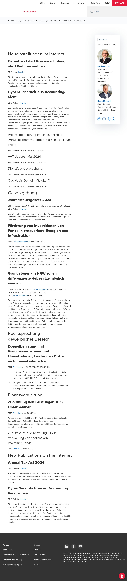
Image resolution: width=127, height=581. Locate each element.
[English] (109, 3)
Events (52, 3)
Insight (21, 72)
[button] (119, 3)
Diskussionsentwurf (21, 241)
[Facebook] (73, 546)
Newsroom (64, 3)
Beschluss (17, 367)
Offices (42, 3)
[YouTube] (80, 546)
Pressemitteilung (40, 289)
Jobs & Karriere (80, 3)
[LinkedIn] (66, 546)
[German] (106, 3)
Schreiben (17, 413)
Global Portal (95, 3)
